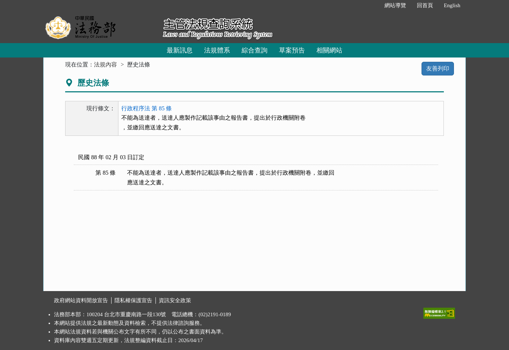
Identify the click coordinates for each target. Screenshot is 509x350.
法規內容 (105, 64)
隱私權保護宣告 (133, 300)
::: (371, 5)
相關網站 (329, 50)
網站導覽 (395, 5)
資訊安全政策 (175, 300)
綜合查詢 (254, 50)
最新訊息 (180, 50)
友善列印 (437, 68)
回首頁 (425, 5)
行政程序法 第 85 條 (146, 108)
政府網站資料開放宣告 (81, 300)
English (452, 5)
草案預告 (292, 50)
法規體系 (217, 50)
